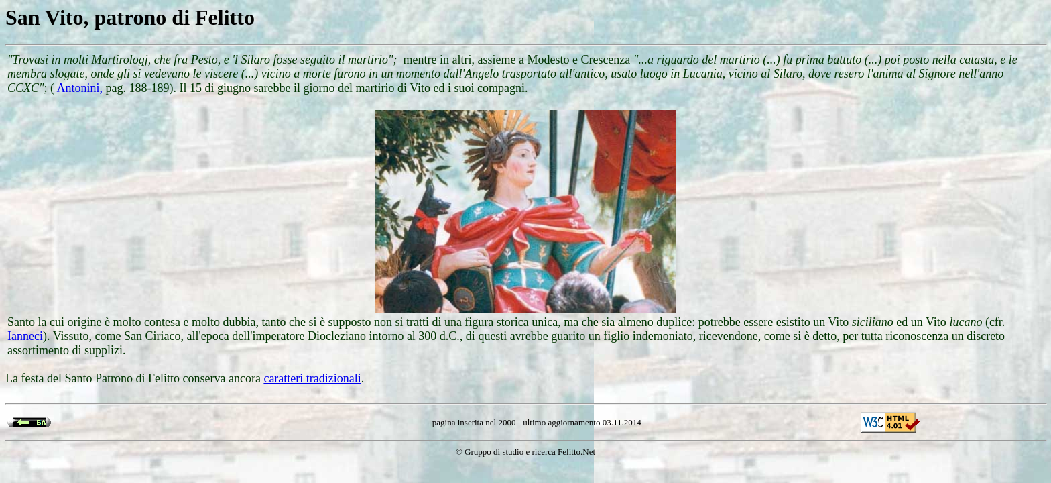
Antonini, (80, 88)
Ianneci (25, 336)
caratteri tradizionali (312, 378)
